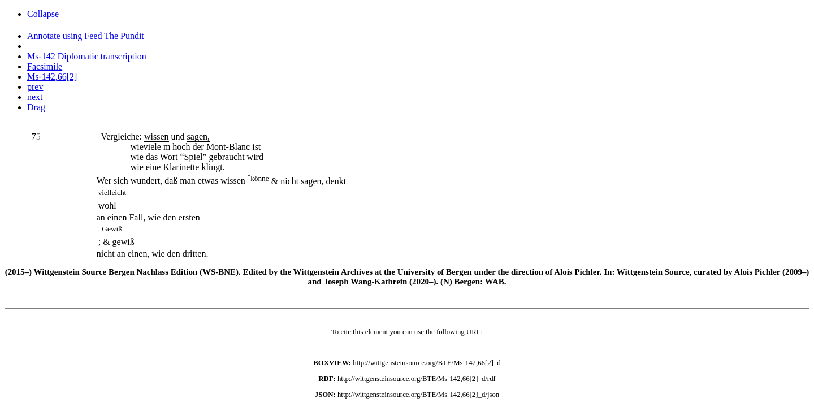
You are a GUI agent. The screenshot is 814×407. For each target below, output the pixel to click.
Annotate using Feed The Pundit (85, 36)
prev (35, 87)
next (35, 97)
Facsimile (44, 66)
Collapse (43, 14)
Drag (36, 107)
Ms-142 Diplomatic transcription (86, 56)
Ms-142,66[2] (52, 76)
